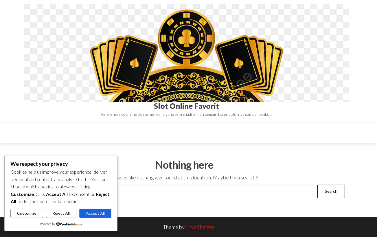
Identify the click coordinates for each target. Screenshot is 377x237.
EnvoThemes (199, 227)
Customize (26, 213)
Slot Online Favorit (186, 106)
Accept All (95, 213)
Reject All (61, 213)
